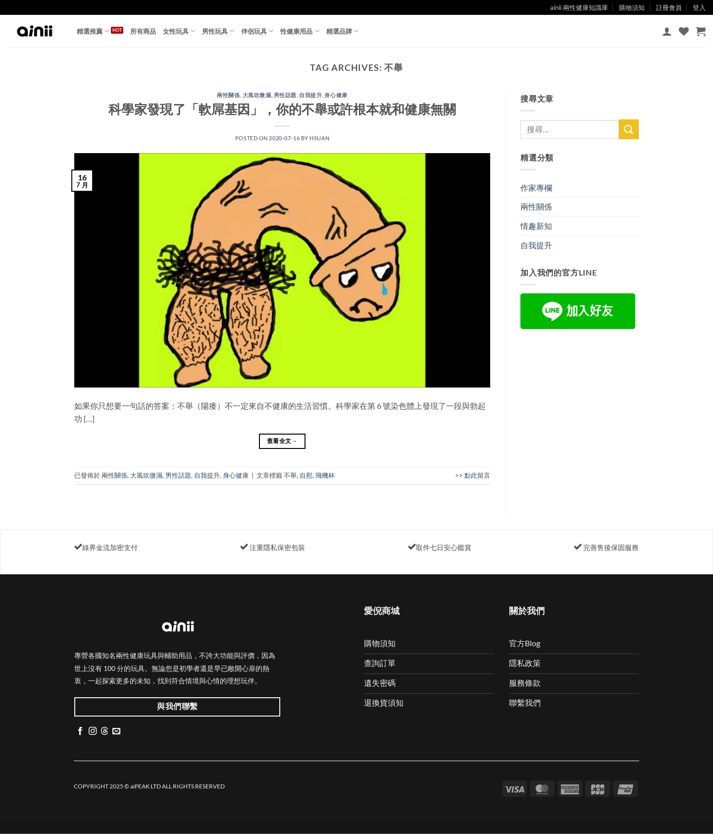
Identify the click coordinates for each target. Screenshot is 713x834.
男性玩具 (218, 31)
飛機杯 (325, 475)
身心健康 (335, 95)
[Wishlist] (684, 31)
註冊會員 (669, 7)
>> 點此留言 (472, 475)
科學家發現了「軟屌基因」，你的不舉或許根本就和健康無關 (282, 109)
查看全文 (282, 440)
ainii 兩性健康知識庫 (579, 7)
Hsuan (319, 138)
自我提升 (310, 95)
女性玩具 (179, 31)
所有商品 (143, 31)
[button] (667, 31)
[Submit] (629, 129)
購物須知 (632, 7)
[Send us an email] (116, 731)
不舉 (290, 475)
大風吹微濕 (257, 95)
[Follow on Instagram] (93, 731)
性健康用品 (299, 31)
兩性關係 (228, 95)
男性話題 (285, 95)
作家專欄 (536, 187)
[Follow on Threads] (104, 731)
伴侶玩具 (257, 31)
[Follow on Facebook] (80, 731)
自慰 (306, 475)
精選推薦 (93, 31)
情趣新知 (536, 225)
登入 (699, 7)
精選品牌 (342, 31)
